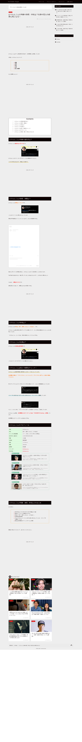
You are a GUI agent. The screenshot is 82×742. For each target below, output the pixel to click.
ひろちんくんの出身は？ (20, 126)
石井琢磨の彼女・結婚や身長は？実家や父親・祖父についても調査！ (64, 21)
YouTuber (10, 12)
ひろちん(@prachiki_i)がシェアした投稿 (24, 265)
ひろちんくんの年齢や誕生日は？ (21, 121)
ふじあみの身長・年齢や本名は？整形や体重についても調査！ (64, 29)
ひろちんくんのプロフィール (20, 130)
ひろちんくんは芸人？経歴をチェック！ (23, 128)
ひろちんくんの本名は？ (20, 124)
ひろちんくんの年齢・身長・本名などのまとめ (24, 131)
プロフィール (41, 1)
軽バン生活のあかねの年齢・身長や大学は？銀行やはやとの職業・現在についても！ (64, 11)
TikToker (58, 39)
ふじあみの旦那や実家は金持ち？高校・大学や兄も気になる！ (64, 25)
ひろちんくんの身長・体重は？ (21, 123)
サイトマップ (61, 1)
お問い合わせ (70, 1)
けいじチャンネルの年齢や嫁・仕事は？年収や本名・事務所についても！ (64, 16)
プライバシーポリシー (51, 1)
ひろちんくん (26, 448)
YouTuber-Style (13, 1)
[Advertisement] (30, 37)
